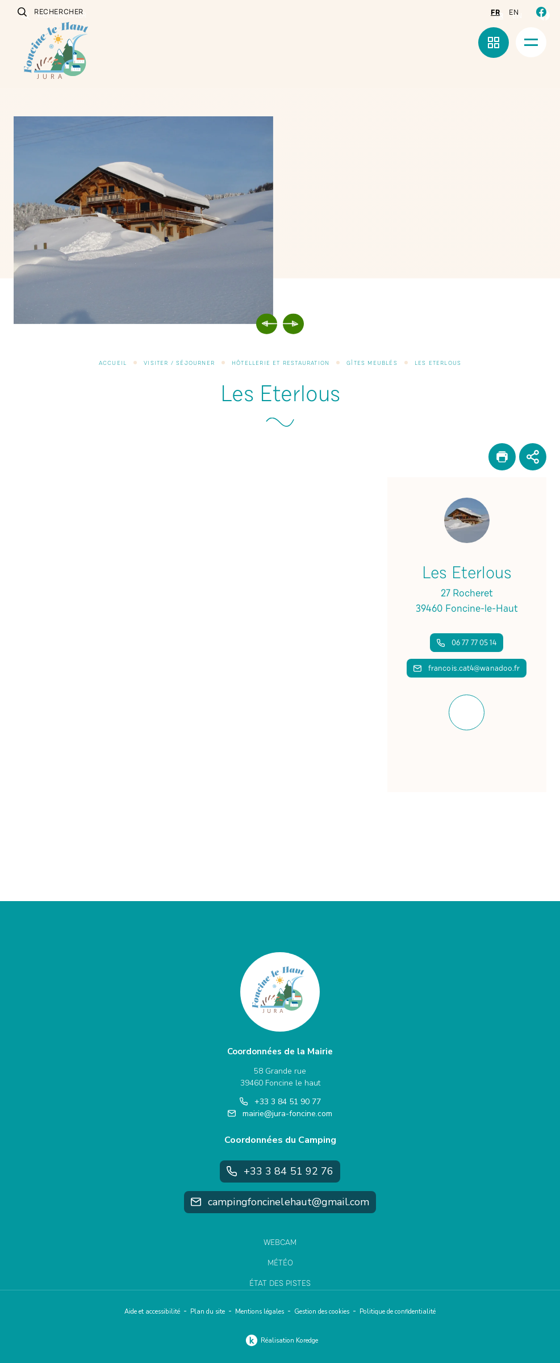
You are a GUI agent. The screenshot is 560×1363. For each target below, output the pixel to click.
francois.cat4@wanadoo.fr (466, 668)
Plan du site (207, 1311)
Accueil (113, 363)
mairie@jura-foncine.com (280, 1113)
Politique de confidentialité (398, 1311)
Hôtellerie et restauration (280, 363)
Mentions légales (259, 1311)
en (514, 12)
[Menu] (531, 42)
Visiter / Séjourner (179, 363)
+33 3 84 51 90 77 (280, 1101)
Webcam (280, 1242)
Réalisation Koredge (280, 1340)
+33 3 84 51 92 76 (280, 1171)
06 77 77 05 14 (466, 642)
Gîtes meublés (372, 363)
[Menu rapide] (493, 42)
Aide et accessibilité (152, 1311)
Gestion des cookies (321, 1311)
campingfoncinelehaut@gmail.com (280, 1202)
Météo (280, 1262)
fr (495, 12)
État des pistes (280, 1283)
